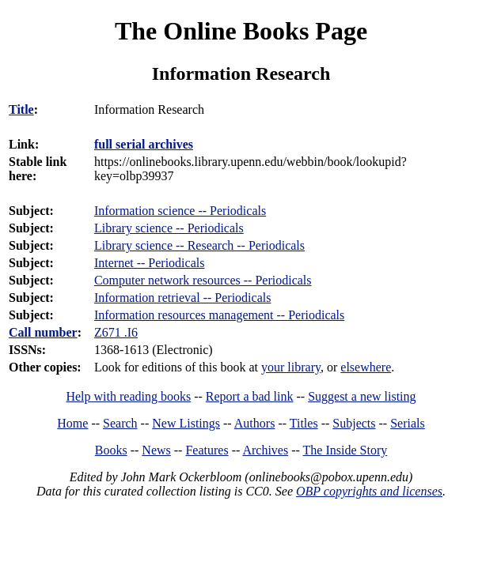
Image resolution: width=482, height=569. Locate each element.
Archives (265, 450)
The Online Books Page (241, 31)
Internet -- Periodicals (149, 262)
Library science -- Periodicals (169, 228)
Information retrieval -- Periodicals (182, 297)
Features (206, 450)
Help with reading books (128, 396)
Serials (407, 423)
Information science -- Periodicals (180, 210)
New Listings (186, 423)
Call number (43, 332)
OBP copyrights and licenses (369, 491)
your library (291, 367)
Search (120, 423)
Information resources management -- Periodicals (219, 315)
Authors (254, 423)
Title (21, 109)
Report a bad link (250, 396)
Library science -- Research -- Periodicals (199, 245)
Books (111, 450)
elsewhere (365, 367)
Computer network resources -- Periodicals (203, 280)
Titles (304, 423)
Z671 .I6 (116, 332)
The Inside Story (345, 450)
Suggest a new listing (362, 396)
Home (72, 423)
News (156, 450)
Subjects (353, 423)
